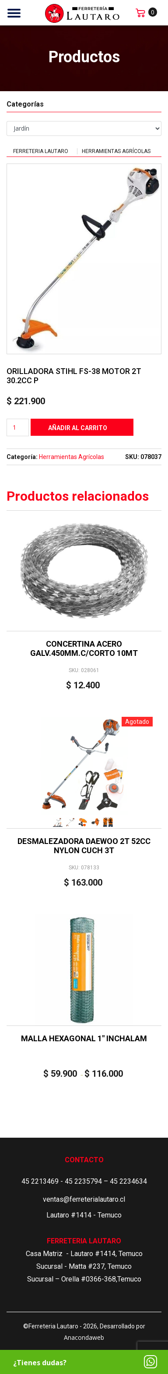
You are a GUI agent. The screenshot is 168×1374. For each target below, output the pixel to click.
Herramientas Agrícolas (116, 151)
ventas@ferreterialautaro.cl (84, 1199)
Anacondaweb (84, 1337)
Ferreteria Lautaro (40, 151)
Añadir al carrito (77, 427)
